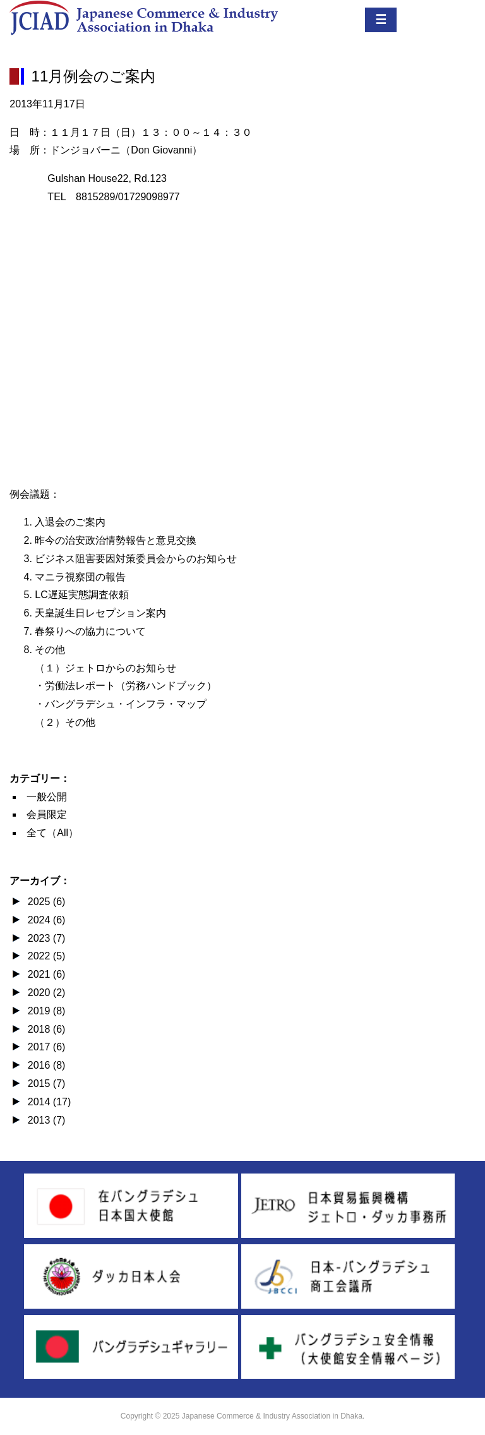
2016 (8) (45, 1065)
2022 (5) (45, 956)
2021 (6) (45, 974)
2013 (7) (45, 1120)
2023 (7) (45, 938)
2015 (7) (45, 1083)
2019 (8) (45, 1011)
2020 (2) (45, 992)
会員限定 (47, 814)
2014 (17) (48, 1101)
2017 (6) (45, 1047)
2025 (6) (45, 901)
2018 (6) (45, 1029)
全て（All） (52, 832)
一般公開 (47, 796)
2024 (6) (45, 920)
